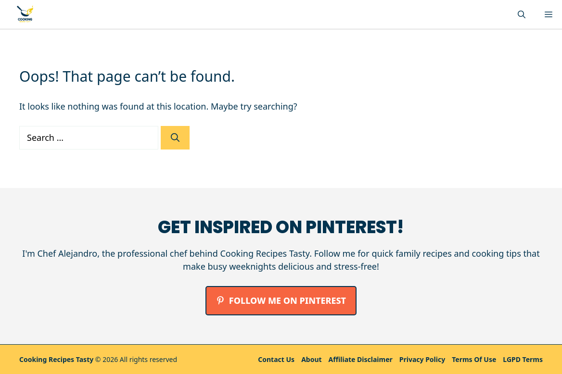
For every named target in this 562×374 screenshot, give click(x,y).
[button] (521, 14)
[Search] (175, 138)
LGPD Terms (523, 359)
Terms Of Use (474, 359)
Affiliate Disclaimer (361, 359)
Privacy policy (422, 359)
